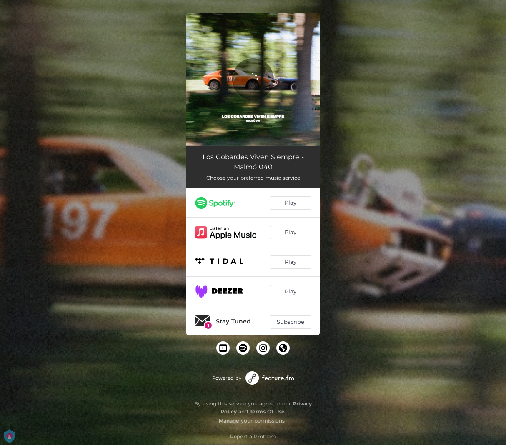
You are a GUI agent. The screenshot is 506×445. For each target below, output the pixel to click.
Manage (229, 421)
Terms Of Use (267, 411)
